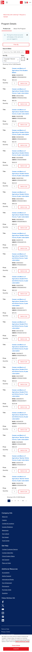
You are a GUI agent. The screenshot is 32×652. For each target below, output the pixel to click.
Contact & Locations (8, 523)
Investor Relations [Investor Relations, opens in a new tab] (7, 527)
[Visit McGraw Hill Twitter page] (3, 605)
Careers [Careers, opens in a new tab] (4, 520)
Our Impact (5, 537)
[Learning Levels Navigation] (6, 2)
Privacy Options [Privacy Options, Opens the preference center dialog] (16, 645)
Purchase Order (6, 589)
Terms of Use (5, 629)
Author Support (6, 576)
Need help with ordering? (11, 14)
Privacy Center (5, 631)
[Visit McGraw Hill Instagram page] (3, 613)
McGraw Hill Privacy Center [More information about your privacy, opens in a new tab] (22, 641)
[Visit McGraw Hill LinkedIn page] (3, 620)
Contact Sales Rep (7, 553)
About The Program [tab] (20, 28)
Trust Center (5, 540)
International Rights (8, 579)
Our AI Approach (7, 583)
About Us (5, 516)
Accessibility (5, 572)
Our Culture (5, 534)
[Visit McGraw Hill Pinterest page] (3, 616)
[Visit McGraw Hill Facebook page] (3, 601)
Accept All (16, 649)
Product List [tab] (6, 28)
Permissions (5, 586)
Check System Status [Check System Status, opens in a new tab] (8, 556)
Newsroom (5, 530)
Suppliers (5, 593)
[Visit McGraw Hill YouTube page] (3, 609)
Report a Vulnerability (7, 634)
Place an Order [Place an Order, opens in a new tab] (6, 563)
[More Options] (30, 2)
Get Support (5, 559)
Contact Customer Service (10, 549)
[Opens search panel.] (21, 2)
